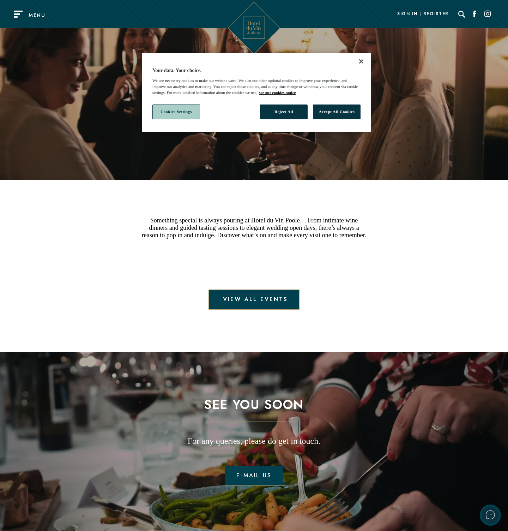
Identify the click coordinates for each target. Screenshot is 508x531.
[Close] (361, 61)
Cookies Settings (176, 111)
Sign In (407, 14)
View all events (254, 299)
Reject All (283, 111)
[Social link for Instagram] (487, 14)
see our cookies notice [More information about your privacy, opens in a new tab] (277, 92)
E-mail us (254, 475)
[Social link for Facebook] (474, 14)
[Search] (461, 14)
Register (436, 14)
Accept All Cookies (337, 111)
